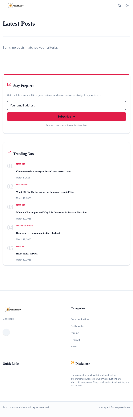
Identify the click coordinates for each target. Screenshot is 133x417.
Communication (80, 319)
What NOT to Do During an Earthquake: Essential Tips (45, 192)
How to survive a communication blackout (38, 233)
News (74, 346)
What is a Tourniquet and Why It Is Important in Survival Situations (51, 212)
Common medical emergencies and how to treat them (43, 171)
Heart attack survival (27, 253)
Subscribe (66, 116)
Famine (75, 333)
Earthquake (77, 326)
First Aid (75, 339)
